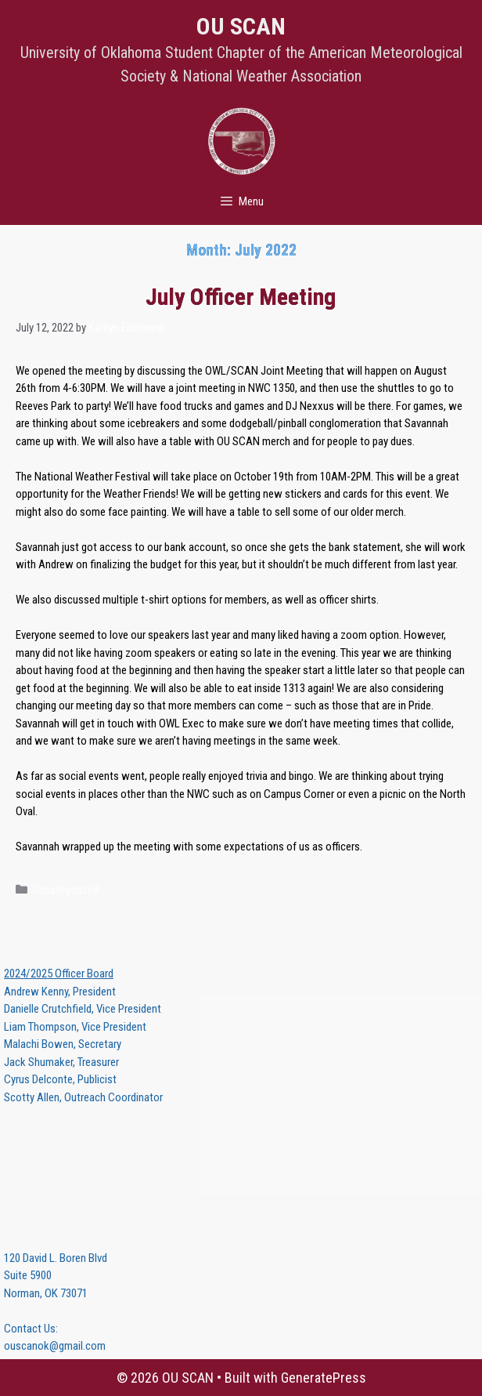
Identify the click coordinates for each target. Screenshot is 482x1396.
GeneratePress (323, 1377)
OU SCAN (241, 26)
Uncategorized (66, 890)
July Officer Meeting (241, 296)
